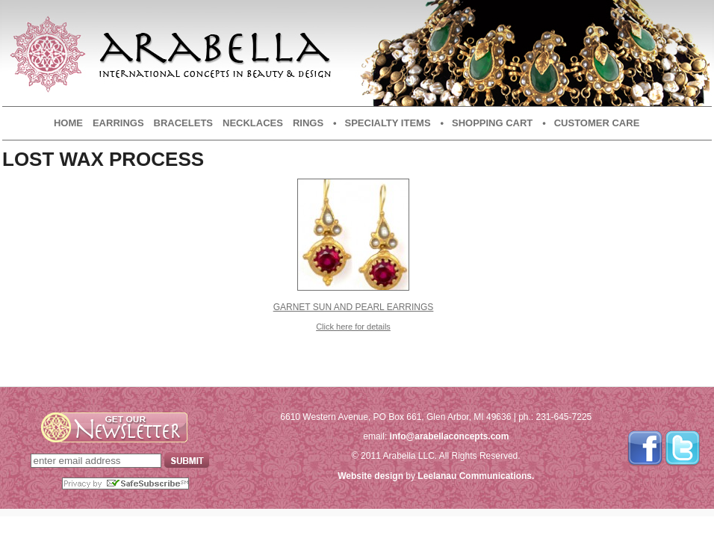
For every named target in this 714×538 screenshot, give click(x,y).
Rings (308, 123)
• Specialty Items (381, 123)
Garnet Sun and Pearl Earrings (353, 307)
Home (68, 123)
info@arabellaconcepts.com (449, 436)
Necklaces (253, 123)
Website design (370, 476)
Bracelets (183, 123)
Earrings (118, 123)
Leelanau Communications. (475, 476)
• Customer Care (590, 123)
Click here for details (353, 326)
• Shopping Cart (487, 123)
